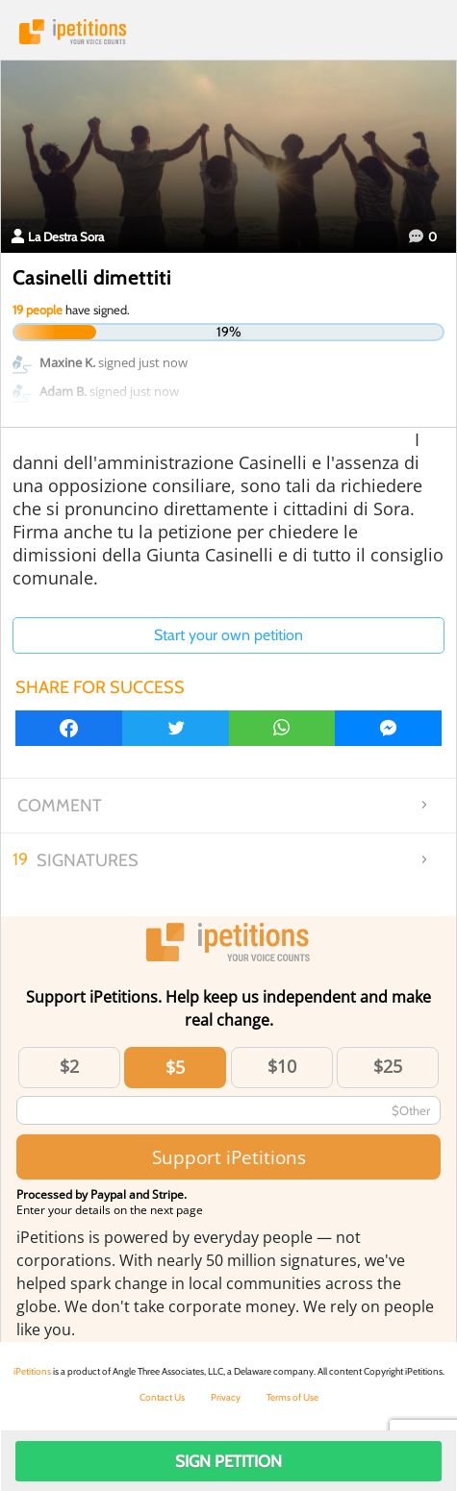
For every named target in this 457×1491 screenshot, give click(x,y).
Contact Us (162, 1397)
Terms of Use (292, 1397)
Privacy (226, 1397)
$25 (387, 1066)
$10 (281, 1066)
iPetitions (228, 31)
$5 (175, 1067)
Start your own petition (228, 635)
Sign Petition (228, 1461)
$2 (69, 1066)
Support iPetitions (229, 1157)
